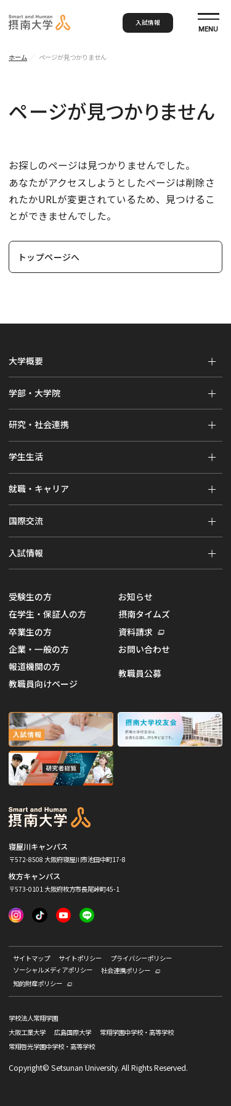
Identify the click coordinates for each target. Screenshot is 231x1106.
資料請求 (135, 632)
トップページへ (49, 257)
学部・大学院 (34, 393)
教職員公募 (139, 673)
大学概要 (26, 360)
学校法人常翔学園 (33, 1019)
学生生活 (26, 456)
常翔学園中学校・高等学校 (137, 1033)
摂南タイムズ (144, 614)
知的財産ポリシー (37, 983)
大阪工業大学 (27, 1033)
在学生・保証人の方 (47, 614)
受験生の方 (30, 597)
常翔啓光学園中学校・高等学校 (52, 1047)
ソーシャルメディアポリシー (52, 970)
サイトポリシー (80, 958)
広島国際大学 (72, 1033)
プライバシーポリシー (141, 958)
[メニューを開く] (211, 361)
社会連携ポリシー (125, 970)
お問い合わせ (144, 649)
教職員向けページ (43, 684)
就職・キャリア (39, 488)
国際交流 (26, 520)
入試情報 (148, 22)
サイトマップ (31, 958)
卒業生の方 (30, 632)
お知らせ (135, 597)
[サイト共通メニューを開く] (208, 22)
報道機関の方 (34, 666)
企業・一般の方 (39, 649)
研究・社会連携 (39, 424)
